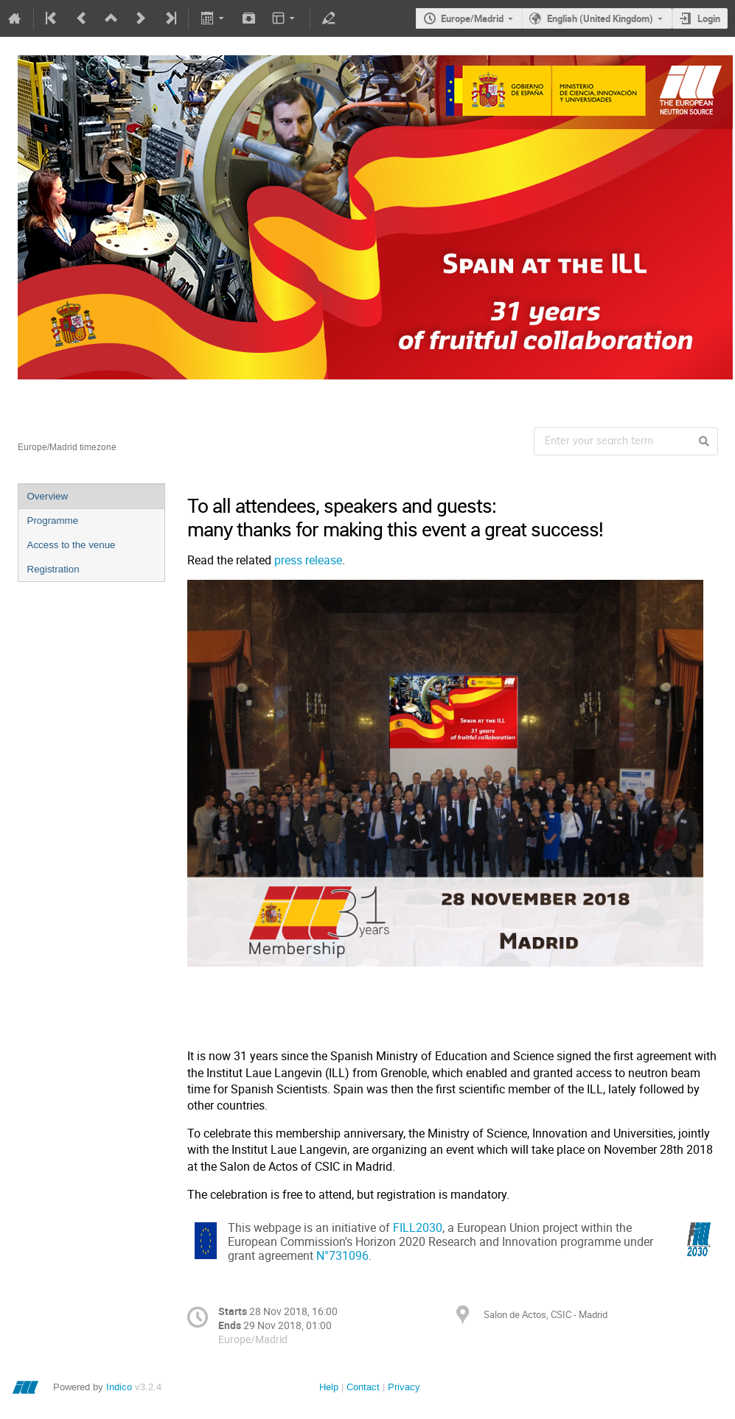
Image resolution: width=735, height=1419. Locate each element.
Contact (363, 1387)
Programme (53, 520)
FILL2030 (417, 1228)
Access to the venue (71, 544)
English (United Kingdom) (600, 18)
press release (308, 560)
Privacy (404, 1387)
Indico (119, 1387)
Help (328, 1387)
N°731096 (342, 1256)
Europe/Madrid (472, 18)
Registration (53, 569)
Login (708, 18)
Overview (48, 496)
